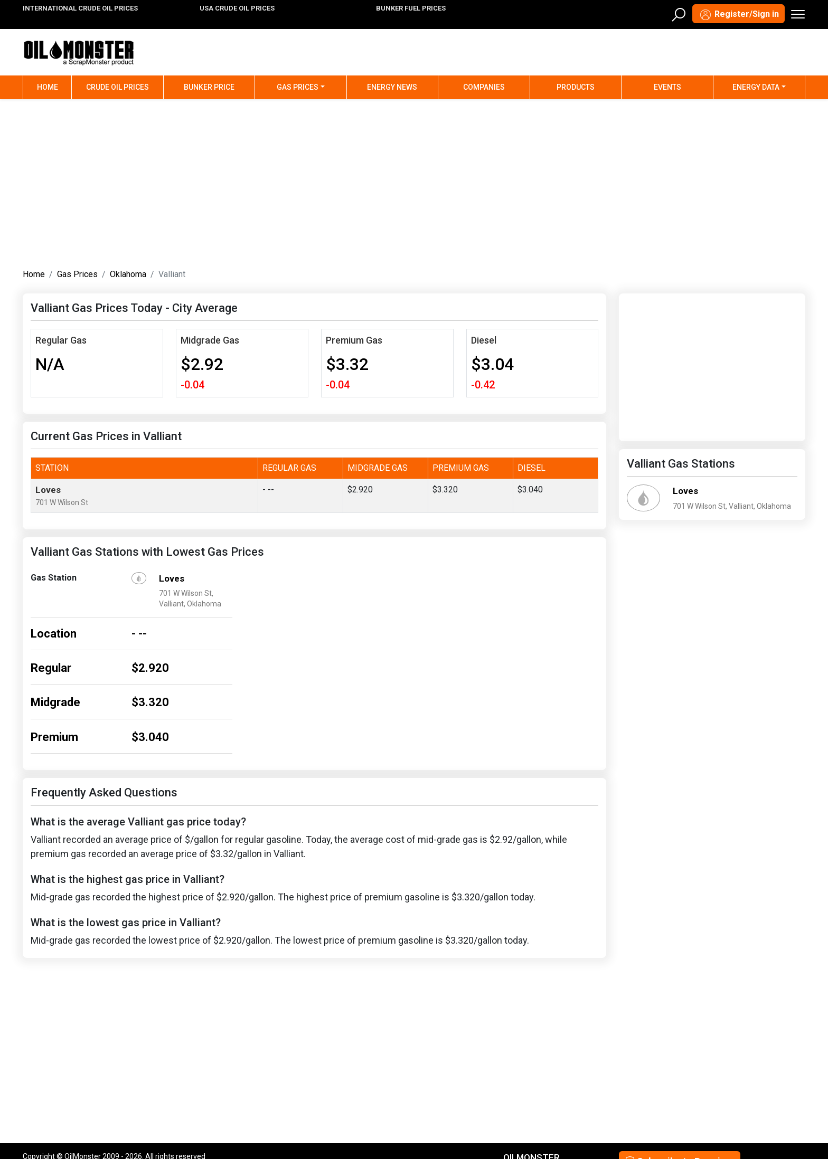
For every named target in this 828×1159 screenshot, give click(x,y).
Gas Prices (297, 87)
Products (576, 87)
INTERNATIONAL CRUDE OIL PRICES (80, 8)
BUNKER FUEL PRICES (411, 8)
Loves (48, 489)
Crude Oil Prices (117, 87)
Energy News (392, 87)
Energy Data (755, 87)
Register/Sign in (738, 15)
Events (667, 87)
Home (54, 86)
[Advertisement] (414, 181)
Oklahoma (128, 274)
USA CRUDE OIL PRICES (237, 8)
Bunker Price (209, 87)
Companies (484, 87)
